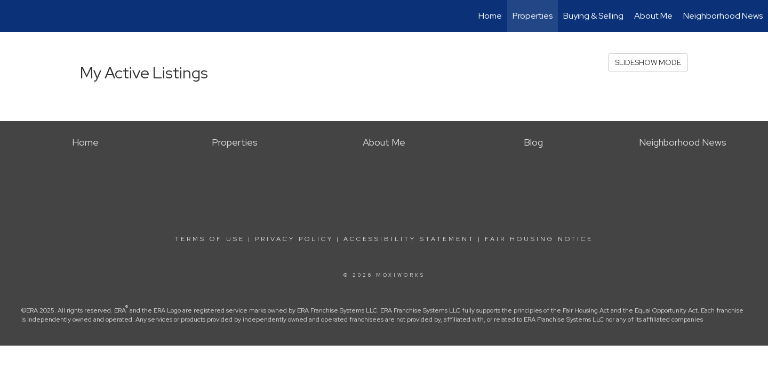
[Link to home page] (13, 16)
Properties (533, 15)
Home (490, 15)
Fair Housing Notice (539, 239)
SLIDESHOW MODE (648, 62)
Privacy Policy (294, 239)
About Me (653, 15)
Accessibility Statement (409, 239)
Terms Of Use (210, 239)
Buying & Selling (593, 15)
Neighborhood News (723, 15)
